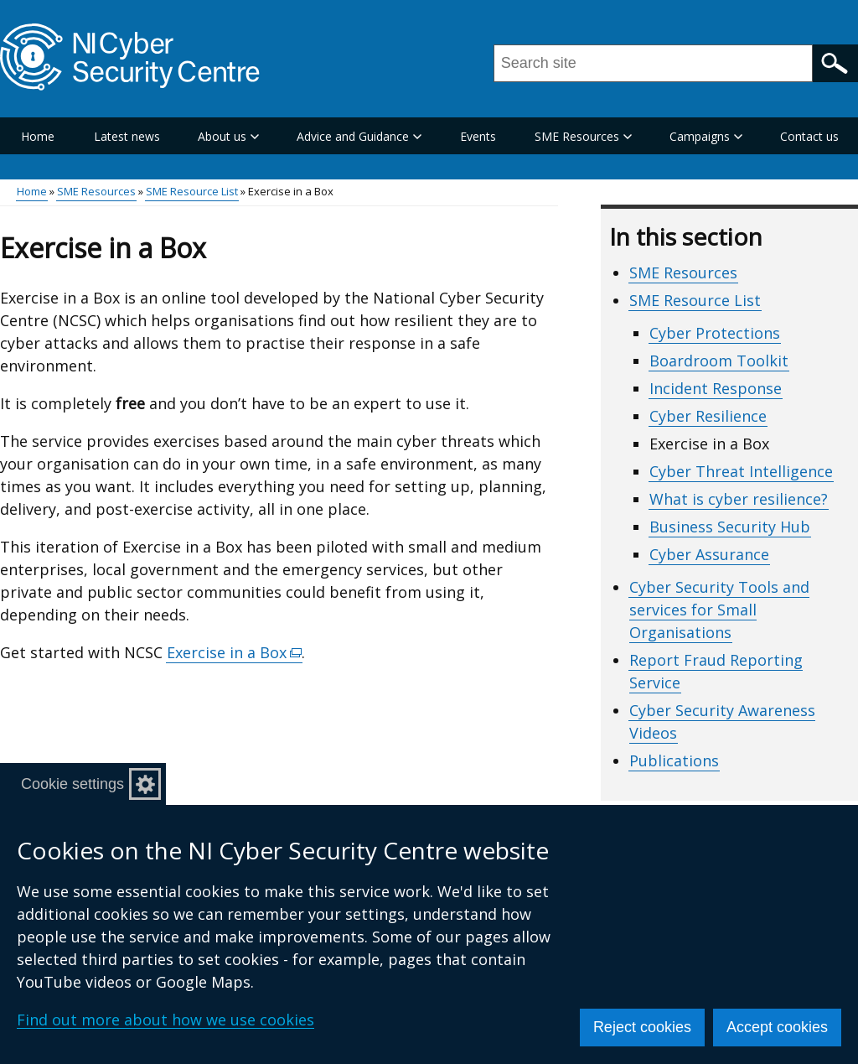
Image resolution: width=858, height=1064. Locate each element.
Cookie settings (72, 784)
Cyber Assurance (709, 554)
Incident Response (715, 388)
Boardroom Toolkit (718, 360)
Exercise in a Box (234, 652)
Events (478, 136)
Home (37, 136)
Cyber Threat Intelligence (741, 471)
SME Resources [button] (583, 136)
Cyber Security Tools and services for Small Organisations (719, 609)
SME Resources (96, 191)
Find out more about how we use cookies (165, 1020)
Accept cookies (777, 1027)
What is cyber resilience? (738, 499)
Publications (674, 760)
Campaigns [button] (705, 136)
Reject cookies (642, 1027)
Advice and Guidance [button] (359, 136)
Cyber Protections (714, 333)
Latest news (127, 136)
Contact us (809, 136)
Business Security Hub (729, 526)
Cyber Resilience (708, 416)
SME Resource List (192, 191)
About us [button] (228, 136)
